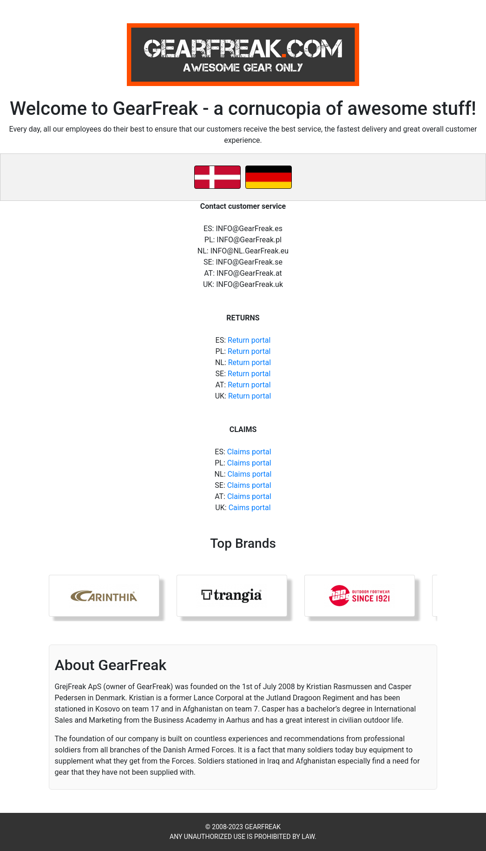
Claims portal (249, 451)
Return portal (249, 340)
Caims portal (250, 507)
